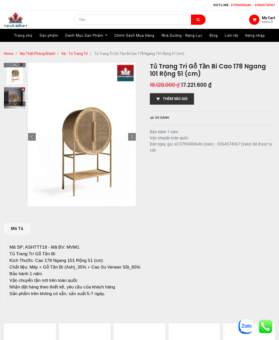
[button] (32, 63)
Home (9, 54)
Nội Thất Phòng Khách (37, 54)
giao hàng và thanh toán (147, 298)
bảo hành (189, 298)
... (55, 275)
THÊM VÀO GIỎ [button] (172, 99)
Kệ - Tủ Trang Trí (75, 54)
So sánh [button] (159, 117)
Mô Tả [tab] (17, 175)
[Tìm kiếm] (198, 22)
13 (63, 275)
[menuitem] (23, 40)
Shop (109, 298)
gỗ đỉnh (214, 298)
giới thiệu (86, 298)
